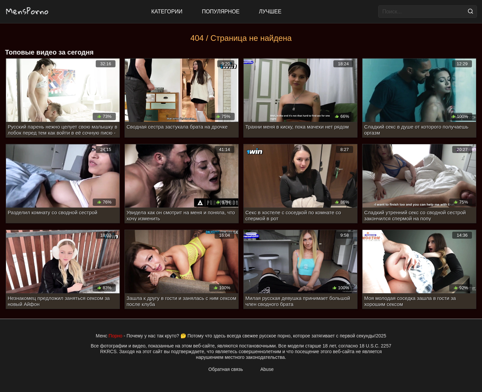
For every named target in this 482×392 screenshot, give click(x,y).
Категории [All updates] (166, 11)
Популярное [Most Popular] (220, 11)
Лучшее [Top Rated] (270, 11)
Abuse (267, 369)
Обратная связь (226, 369)
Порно (115, 335)
